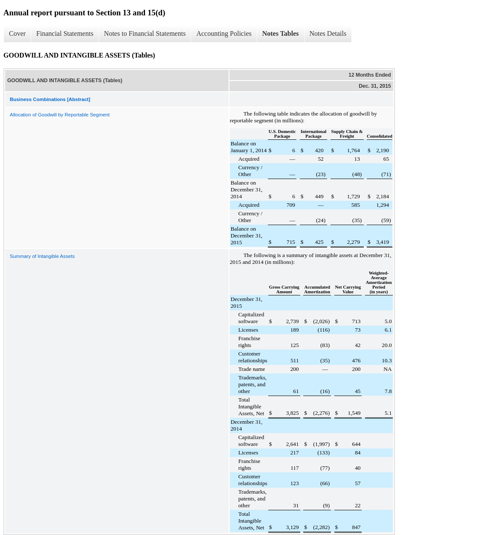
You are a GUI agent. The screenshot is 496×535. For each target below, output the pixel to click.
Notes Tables (280, 33)
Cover (17, 33)
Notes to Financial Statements (145, 33)
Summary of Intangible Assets (42, 256)
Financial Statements (64, 33)
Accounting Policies (223, 33)
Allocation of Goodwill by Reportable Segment (60, 114)
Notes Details (328, 33)
